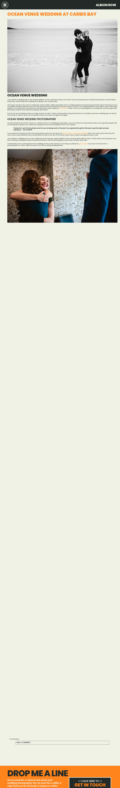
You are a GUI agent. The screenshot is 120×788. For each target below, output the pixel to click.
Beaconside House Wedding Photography (102, 754)
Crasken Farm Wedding (17, 754)
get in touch (83, 144)
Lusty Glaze (63, 108)
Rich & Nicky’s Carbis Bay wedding (74, 133)
